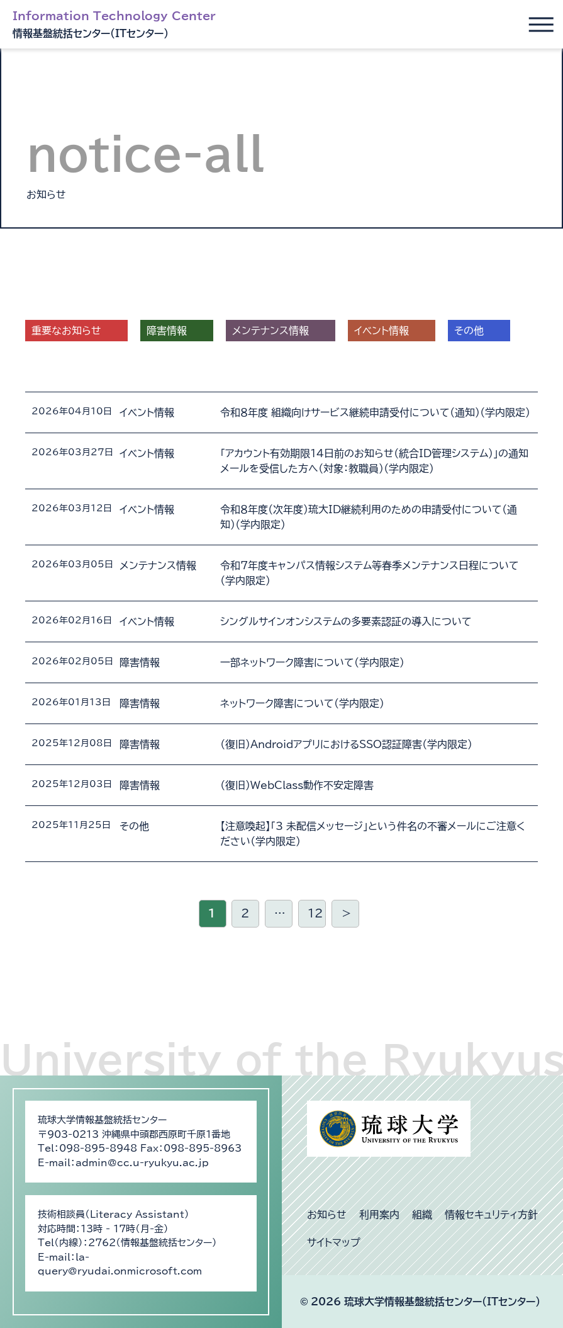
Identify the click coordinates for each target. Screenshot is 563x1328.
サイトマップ (333, 1242)
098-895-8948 (98, 1148)
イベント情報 (381, 331)
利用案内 (379, 1215)
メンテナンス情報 (270, 331)
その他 (469, 331)
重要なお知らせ (66, 331)
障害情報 (167, 331)
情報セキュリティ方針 (491, 1215)
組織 (422, 1215)
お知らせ (327, 1215)
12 (315, 913)
